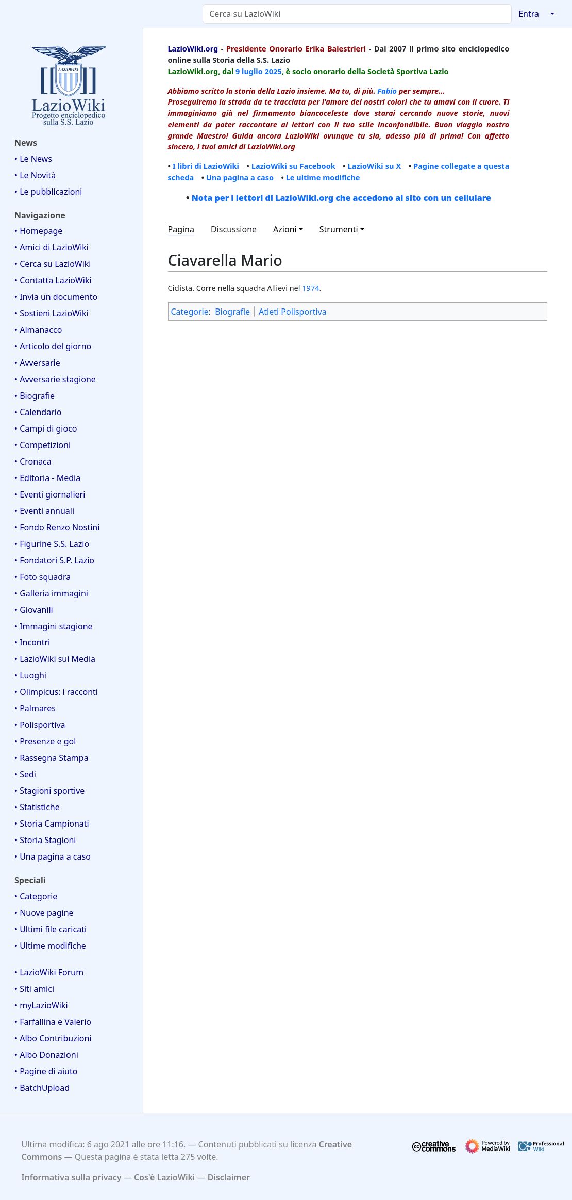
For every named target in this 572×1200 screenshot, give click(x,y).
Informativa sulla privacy (72, 1177)
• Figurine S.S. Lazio (51, 544)
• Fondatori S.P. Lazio (54, 560)
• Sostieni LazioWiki (51, 313)
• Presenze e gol (45, 741)
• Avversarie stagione (55, 379)
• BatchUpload (42, 1087)
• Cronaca (33, 461)
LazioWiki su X (374, 166)
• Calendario (38, 412)
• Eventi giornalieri (49, 494)
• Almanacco (38, 329)
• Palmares (35, 708)
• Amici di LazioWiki (51, 247)
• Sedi (25, 774)
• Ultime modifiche (50, 945)
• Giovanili (33, 609)
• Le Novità (35, 175)
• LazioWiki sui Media (54, 658)
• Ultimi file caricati (50, 929)
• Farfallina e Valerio (52, 1021)
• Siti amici (34, 989)
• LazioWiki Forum (48, 972)
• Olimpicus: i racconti (56, 691)
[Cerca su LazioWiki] (357, 14)
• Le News (33, 158)
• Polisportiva (39, 724)
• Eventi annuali (44, 511)
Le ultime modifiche (323, 177)
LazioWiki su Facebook (293, 166)
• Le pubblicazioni (48, 191)
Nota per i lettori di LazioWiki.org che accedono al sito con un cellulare (341, 197)
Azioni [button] (285, 229)
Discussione (234, 229)
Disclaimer (229, 1177)
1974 (310, 288)
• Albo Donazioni (46, 1054)
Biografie (232, 311)
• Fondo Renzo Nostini (56, 527)
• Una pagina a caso (52, 856)
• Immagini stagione (53, 626)
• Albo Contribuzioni (52, 1038)
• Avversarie (37, 362)
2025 (272, 71)
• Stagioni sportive (49, 790)
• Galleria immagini (51, 593)
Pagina (181, 229)
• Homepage (38, 230)
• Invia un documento (55, 296)
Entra (528, 14)
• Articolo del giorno (52, 346)
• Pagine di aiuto (45, 1071)
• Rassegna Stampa (51, 757)
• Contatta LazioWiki (53, 280)
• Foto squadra (42, 576)
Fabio (387, 90)
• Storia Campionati (51, 823)
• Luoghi (30, 675)
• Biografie (34, 395)
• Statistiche (37, 807)
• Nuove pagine (44, 912)
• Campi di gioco (45, 428)
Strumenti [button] (338, 229)
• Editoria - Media (47, 478)
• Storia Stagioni (45, 840)
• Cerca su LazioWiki (52, 263)
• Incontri (32, 642)
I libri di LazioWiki (206, 166)
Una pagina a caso (240, 177)
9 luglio (249, 71)
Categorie (190, 311)
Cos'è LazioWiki (164, 1177)
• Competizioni (42, 445)
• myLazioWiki (41, 1005)
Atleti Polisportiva (293, 311)
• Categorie (35, 896)
